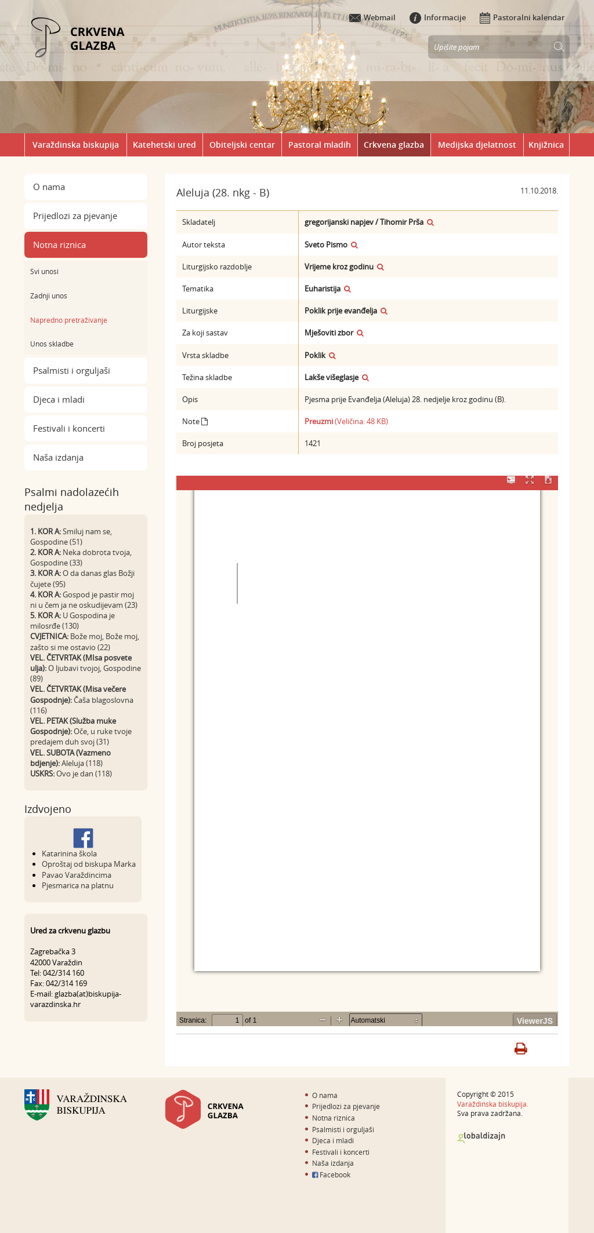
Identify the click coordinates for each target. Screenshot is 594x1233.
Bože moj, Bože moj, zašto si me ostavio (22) (84, 641)
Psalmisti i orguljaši (71, 370)
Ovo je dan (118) (84, 773)
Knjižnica (546, 144)
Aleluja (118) (82, 763)
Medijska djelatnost (477, 144)
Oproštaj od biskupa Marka (89, 864)
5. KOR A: (45, 615)
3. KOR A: (45, 573)
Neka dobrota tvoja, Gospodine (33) (81, 557)
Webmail (372, 17)
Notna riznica (59, 244)
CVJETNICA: (49, 636)
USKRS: (42, 773)
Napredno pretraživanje (68, 319)
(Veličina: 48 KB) (346, 421)
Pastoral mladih (319, 144)
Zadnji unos (48, 295)
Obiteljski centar (242, 144)
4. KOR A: (45, 594)
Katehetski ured (164, 144)
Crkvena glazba (394, 144)
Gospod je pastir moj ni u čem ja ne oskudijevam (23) (83, 599)
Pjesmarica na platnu (78, 885)
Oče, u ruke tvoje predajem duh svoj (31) (81, 736)
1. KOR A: (45, 531)
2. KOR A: (45, 552)
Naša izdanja (58, 457)
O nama (49, 186)
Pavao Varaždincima (76, 875)
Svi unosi (44, 271)
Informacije (438, 17)
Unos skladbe (52, 343)
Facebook (331, 1174)
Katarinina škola (69, 853)
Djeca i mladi (59, 399)
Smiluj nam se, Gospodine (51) (71, 536)
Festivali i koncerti (69, 428)
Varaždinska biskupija (75, 144)
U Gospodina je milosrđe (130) (72, 620)
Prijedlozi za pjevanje (75, 215)
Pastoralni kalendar (522, 17)
